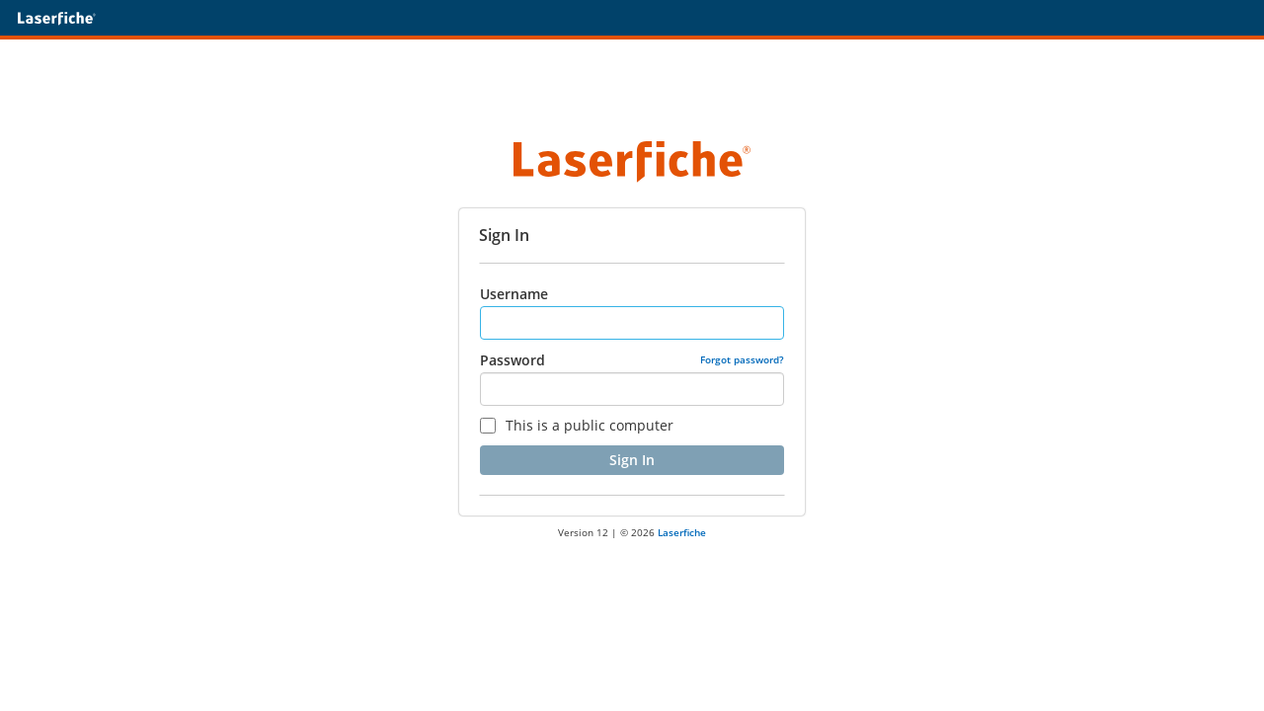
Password (512, 360)
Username (514, 293)
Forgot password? (742, 359)
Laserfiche (682, 532)
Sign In (632, 459)
